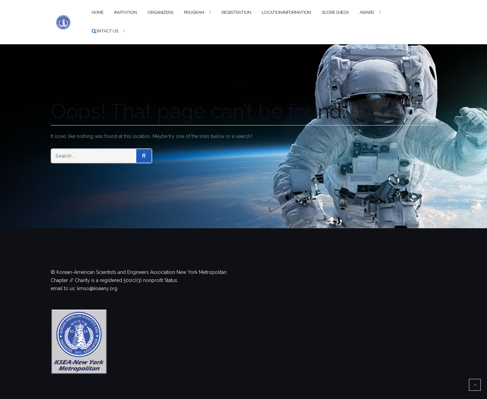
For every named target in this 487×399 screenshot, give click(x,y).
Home (97, 12)
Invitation (125, 12)
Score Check (335, 12)
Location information (286, 12)
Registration (236, 12)
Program (194, 12)
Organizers (160, 12)
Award (367, 12)
